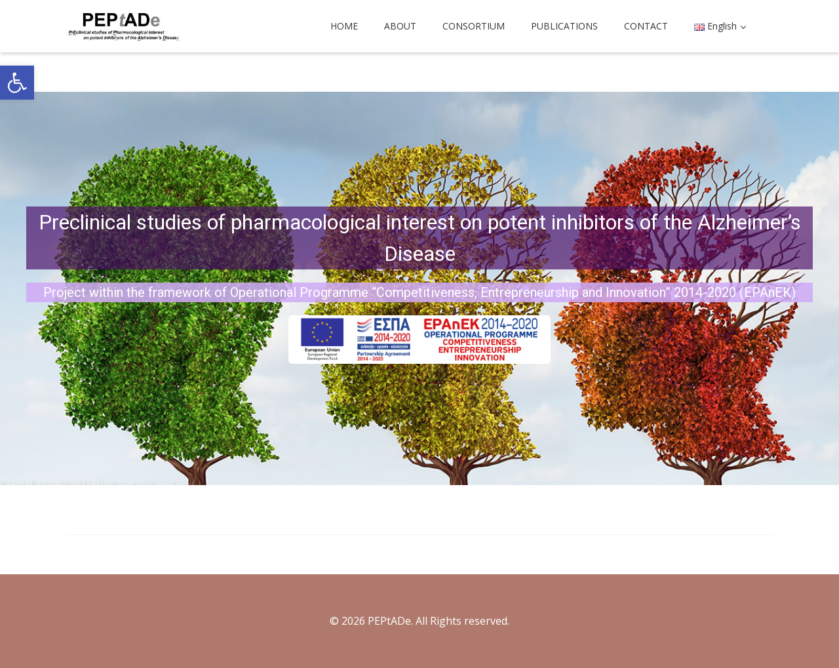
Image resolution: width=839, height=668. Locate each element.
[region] (419, 288)
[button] (17, 83)
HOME (344, 26)
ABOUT (400, 26)
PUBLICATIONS (564, 26)
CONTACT (646, 26)
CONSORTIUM (473, 26)
